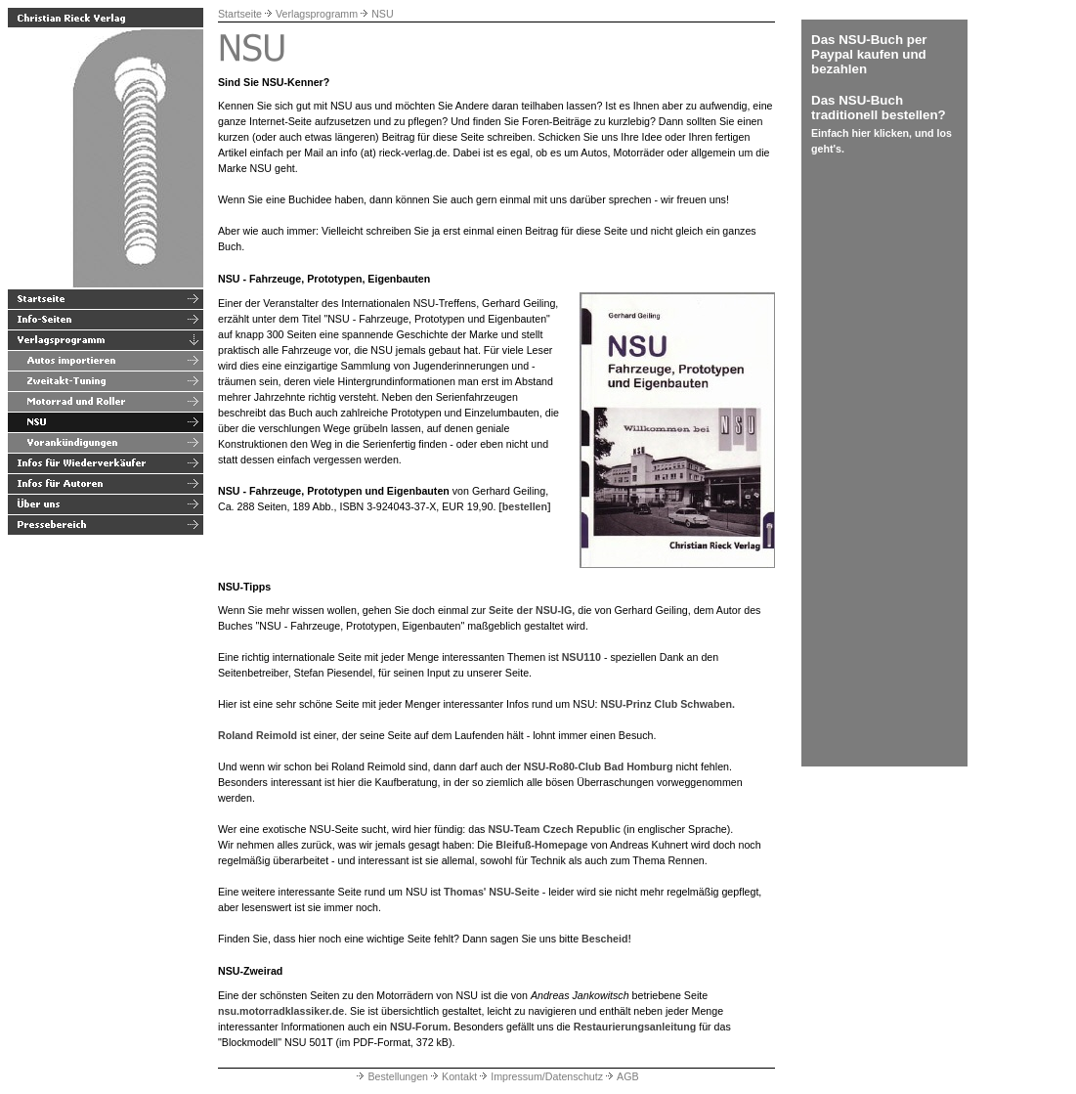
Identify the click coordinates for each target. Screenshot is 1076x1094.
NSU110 (581, 657)
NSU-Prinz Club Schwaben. (668, 704)
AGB (621, 1076)
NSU (382, 14)
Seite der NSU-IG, (532, 610)
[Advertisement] (869, 463)
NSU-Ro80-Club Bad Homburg (598, 766)
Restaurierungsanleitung (635, 1026)
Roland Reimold (257, 735)
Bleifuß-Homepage (541, 845)
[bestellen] (524, 506)
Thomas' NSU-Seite (491, 891)
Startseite (240, 14)
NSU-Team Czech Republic (554, 829)
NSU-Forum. (420, 1026)
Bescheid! (606, 938)
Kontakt (452, 1076)
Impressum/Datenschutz (540, 1076)
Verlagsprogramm (317, 14)
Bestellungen (391, 1076)
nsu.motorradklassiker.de (281, 1011)
